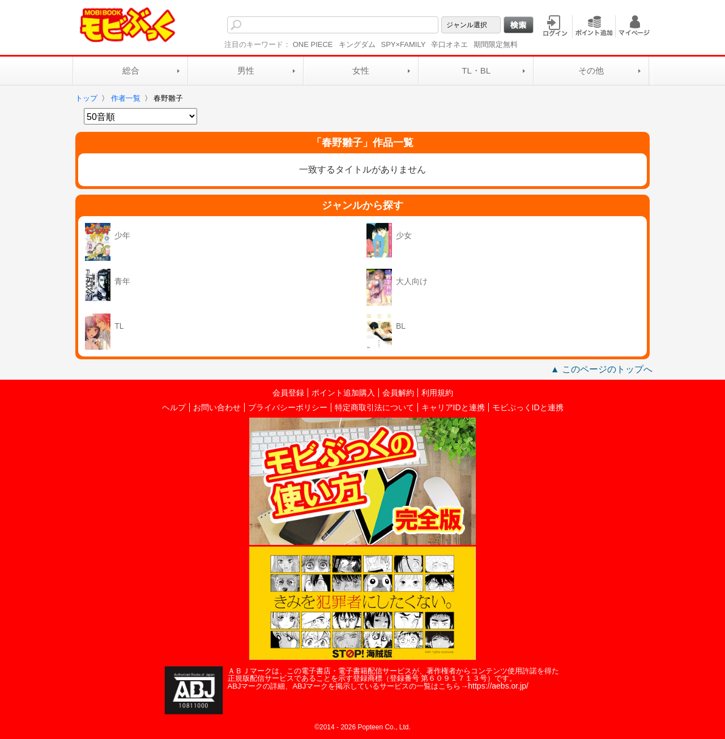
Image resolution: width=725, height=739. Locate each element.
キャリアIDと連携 (453, 407)
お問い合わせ (217, 407)
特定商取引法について (374, 407)
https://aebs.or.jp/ (498, 685)
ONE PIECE (313, 44)
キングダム (357, 44)
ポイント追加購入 (343, 392)
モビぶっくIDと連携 (528, 407)
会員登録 (288, 392)
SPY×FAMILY (403, 44)
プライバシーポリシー (287, 407)
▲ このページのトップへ (601, 369)
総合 (130, 70)
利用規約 (437, 392)
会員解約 (398, 392)
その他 (591, 70)
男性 (245, 70)
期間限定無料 (496, 44)
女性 (360, 70)
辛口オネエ (449, 44)
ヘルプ (174, 407)
